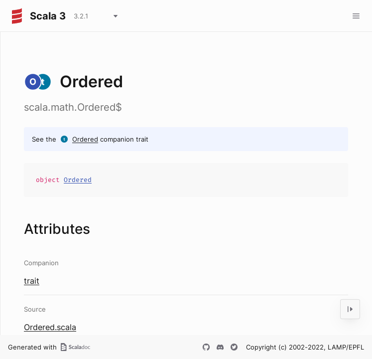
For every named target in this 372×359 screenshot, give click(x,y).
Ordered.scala (50, 327)
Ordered (85, 139)
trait (31, 281)
